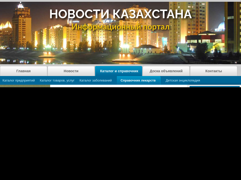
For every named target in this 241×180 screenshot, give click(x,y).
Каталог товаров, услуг (57, 80)
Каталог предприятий (19, 80)
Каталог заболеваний (95, 80)
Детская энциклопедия (183, 80)
